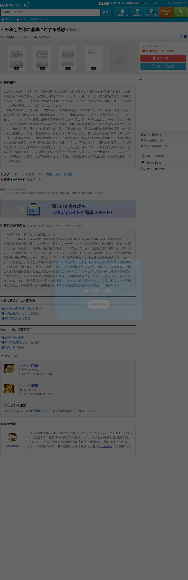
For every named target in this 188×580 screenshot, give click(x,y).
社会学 (30, 174)
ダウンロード (163, 58)
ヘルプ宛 (106, 446)
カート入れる (163, 66)
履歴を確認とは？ (154, 140)
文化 (49, 174)
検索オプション (39, 19)
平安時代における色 (17, 318)
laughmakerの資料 (13, 329)
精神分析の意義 (14, 347)
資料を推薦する (152, 134)
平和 (40, 174)
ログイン (75, 410)
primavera (24, 365)
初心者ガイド (180, 3)
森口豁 (67, 174)
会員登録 (115, 3)
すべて (7, 19)
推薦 (72, 29)
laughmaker (12, 445)
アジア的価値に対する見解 (21, 342)
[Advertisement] (163, 105)
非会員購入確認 (130, 3)
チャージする (149, 3)
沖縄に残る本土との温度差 (21, 313)
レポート (17, 174)
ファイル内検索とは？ (156, 146)
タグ (21, 19)
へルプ (167, 3)
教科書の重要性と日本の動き (23, 308)
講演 (57, 174)
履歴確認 (44, 36)
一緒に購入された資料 (15, 300)
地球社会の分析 (14, 337)
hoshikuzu (24, 385)
